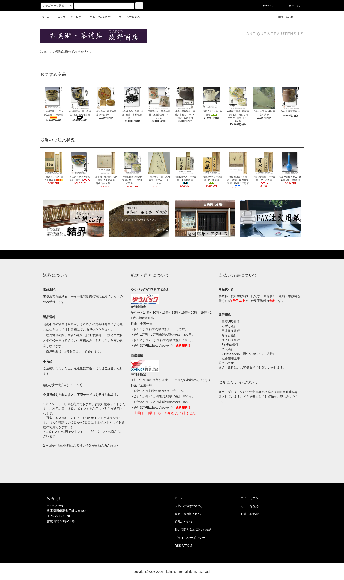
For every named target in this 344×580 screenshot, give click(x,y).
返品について (184, 522)
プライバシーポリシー (190, 537)
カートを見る (249, 506)
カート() (292, 5)
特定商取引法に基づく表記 (193, 529)
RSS (178, 545)
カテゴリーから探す (66, 17)
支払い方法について (188, 506)
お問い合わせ (282, 17)
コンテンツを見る (126, 17)
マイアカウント (251, 498)
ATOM (187, 545)
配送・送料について (188, 514)
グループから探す (97, 17)
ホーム (45, 17)
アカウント (267, 5)
